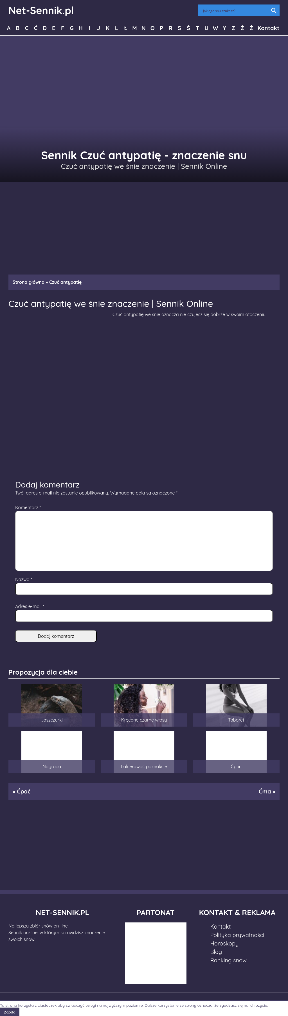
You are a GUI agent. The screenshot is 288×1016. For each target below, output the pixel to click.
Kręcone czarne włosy (144, 720)
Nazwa (23, 579)
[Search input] (235, 10)
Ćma (265, 791)
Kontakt (268, 27)
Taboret (236, 720)
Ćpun (236, 766)
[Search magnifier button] (274, 10)
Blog (216, 951)
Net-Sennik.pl (41, 10)
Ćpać (23, 791)
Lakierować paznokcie (144, 766)
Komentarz (28, 507)
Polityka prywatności (237, 934)
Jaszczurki (52, 720)
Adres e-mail (29, 606)
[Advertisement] (144, 225)
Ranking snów (228, 960)
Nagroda (51, 766)
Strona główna (28, 282)
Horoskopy (224, 943)
